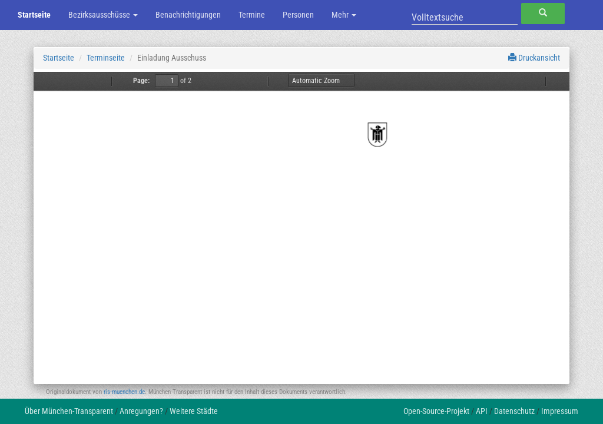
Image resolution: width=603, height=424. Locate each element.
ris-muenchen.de (124, 392)
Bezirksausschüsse (103, 14)
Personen (298, 14)
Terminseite (106, 57)
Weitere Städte (194, 411)
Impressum (559, 411)
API (482, 411)
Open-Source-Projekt (436, 411)
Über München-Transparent (69, 411)
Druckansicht (534, 57)
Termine (251, 14)
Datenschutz (514, 411)
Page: (141, 81)
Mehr (344, 14)
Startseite (34, 14)
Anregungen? (141, 411)
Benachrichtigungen (188, 14)
